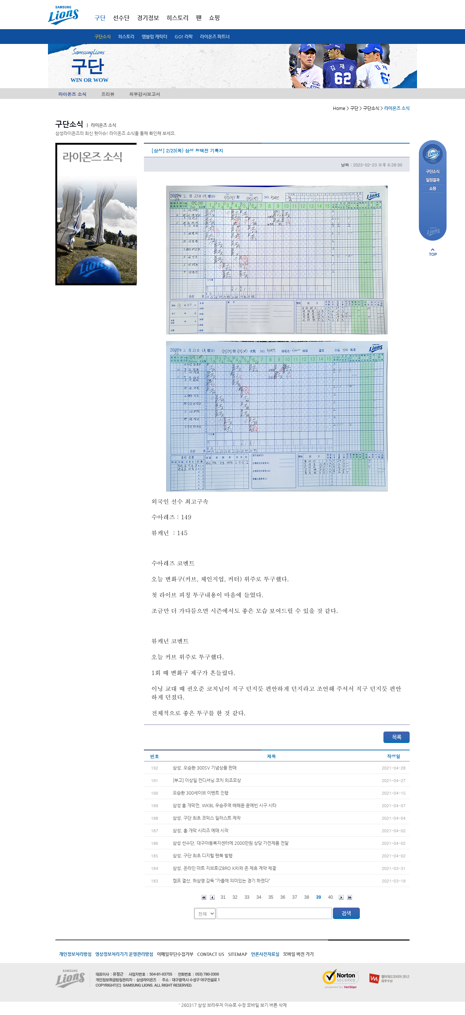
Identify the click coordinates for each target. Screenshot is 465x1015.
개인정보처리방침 (75, 954)
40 (330, 897)
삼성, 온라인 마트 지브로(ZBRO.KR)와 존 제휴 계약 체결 (224, 868)
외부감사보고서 (144, 94)
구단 (100, 17)
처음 (204, 897)
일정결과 (433, 180)
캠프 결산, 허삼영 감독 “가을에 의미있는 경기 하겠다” (221, 880)
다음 (341, 897)
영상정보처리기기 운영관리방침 (124, 954)
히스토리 (126, 36)
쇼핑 (214, 17)
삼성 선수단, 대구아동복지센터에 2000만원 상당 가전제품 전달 (231, 843)
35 (270, 897)
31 (223, 897)
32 (234, 897)
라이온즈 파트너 (215, 36)
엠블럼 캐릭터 (154, 36)
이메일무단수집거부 (175, 954)
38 (306, 897)
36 (282, 897)
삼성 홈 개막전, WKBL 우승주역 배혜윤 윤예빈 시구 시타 (224, 805)
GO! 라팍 (184, 36)
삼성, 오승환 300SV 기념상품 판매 (205, 767)
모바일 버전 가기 (298, 954)
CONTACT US (210, 954)
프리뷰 (107, 94)
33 (246, 897)
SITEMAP (237, 954)
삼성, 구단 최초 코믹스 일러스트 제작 (207, 817)
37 (294, 897)
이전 (212, 897)
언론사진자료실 (265, 954)
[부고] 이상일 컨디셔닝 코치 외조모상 (207, 780)
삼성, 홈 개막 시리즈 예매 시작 (200, 830)
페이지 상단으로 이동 (433, 252)
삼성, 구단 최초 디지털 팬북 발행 (202, 855)
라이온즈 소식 (72, 94)
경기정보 (148, 17)
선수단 (121, 17)
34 (258, 897)
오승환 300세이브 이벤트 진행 (200, 792)
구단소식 (102, 36)
